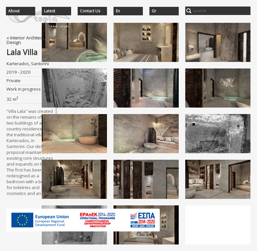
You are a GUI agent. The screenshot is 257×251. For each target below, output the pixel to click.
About (14, 11)
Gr (154, 11)
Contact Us (90, 11)
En (118, 11)
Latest (49, 11)
